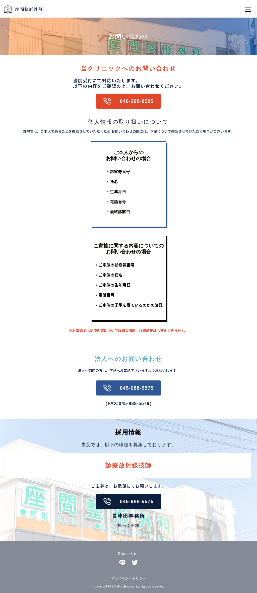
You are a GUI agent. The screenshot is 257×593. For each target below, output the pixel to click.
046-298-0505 (137, 101)
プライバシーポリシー (128, 578)
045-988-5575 (137, 388)
